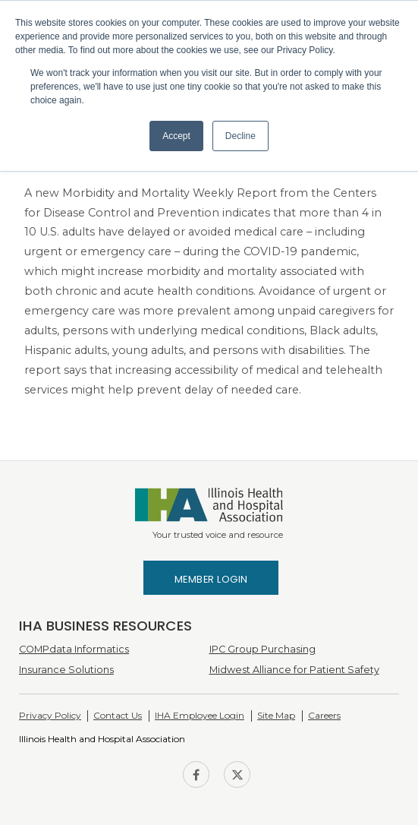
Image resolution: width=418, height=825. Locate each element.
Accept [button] (176, 136)
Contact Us (117, 715)
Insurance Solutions (66, 669)
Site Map (276, 715)
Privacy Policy (50, 715)
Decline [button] (240, 136)
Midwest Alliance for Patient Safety (294, 669)
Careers (324, 715)
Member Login (211, 579)
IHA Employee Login (199, 715)
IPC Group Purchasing (262, 649)
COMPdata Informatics (74, 649)
